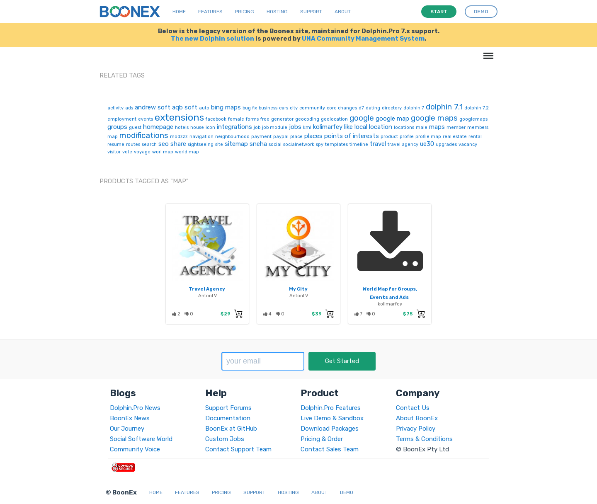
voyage (142, 152)
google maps (434, 118)
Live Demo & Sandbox (332, 418)
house (197, 127)
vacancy (468, 144)
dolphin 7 (413, 108)
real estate (455, 136)
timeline (358, 144)
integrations (234, 127)
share (178, 144)
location (380, 127)
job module (274, 127)
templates (336, 144)
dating (373, 108)
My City (298, 289)
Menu (487, 51)
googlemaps (473, 119)
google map (392, 118)
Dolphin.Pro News (135, 408)
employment (121, 119)
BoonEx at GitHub (231, 428)
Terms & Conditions (424, 439)
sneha (258, 144)
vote (127, 152)
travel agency (403, 144)
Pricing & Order (322, 439)
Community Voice (135, 449)
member (456, 127)
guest (135, 127)
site (219, 144)
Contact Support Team (238, 449)
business (268, 108)
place (296, 136)
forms (252, 119)
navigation (201, 136)
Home (179, 12)
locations (404, 127)
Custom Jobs (224, 439)
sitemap (236, 144)
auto (204, 108)
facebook (216, 119)
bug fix (250, 108)
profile (407, 136)
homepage (158, 127)
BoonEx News (130, 418)
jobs (295, 127)
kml (307, 127)
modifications (143, 135)
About (343, 12)
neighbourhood (232, 136)
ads (129, 108)
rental (475, 136)
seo (163, 144)
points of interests (351, 136)
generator (282, 119)
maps (437, 127)
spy (319, 144)
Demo (346, 492)
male (421, 127)
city (294, 108)
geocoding (307, 119)
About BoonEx (417, 418)
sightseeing (201, 144)
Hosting (277, 12)
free (264, 119)
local (360, 127)
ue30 (427, 144)
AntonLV (207, 295)
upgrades (446, 144)
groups (117, 127)
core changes (342, 108)
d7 (361, 108)
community (312, 108)
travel (378, 144)
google (361, 118)
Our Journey (127, 428)
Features (210, 12)
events (145, 119)
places (313, 136)
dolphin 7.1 (444, 106)
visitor (114, 152)
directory (392, 108)
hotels (182, 127)
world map (187, 152)
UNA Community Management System (363, 38)
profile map (428, 136)
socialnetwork (298, 144)
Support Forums (228, 408)
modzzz (179, 136)
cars (283, 108)
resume (115, 144)
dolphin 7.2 (476, 108)
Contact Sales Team (330, 449)
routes (133, 144)
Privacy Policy (415, 428)
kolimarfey (327, 127)
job (257, 127)
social (275, 144)
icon (210, 127)
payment (261, 136)
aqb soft (184, 107)
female (236, 119)
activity (115, 108)
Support (311, 12)
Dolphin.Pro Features (331, 408)
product (389, 136)
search (149, 144)
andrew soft (152, 107)
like (348, 127)
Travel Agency (207, 289)
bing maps (226, 107)
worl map (162, 152)
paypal (281, 136)
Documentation (227, 418)
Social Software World (141, 439)
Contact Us (413, 408)
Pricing (244, 12)
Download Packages (330, 428)
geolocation (334, 119)
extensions (179, 117)
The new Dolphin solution (212, 38)
